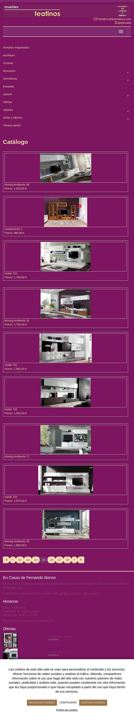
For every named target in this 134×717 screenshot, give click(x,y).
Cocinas (8, 63)
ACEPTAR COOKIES (93, 702)
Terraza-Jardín (12, 125)
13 (27, 559)
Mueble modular (57, 652)
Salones (67, 111)
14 (35, 559)
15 (43, 559)
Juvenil (67, 95)
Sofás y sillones (67, 119)
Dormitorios (67, 80)
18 (67, 559)
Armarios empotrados (16, 47)
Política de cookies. (67, 709)
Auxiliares (9, 55)
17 (59, 559)
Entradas (8, 86)
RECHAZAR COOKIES (42, 702)
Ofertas (7, 102)
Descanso (67, 72)
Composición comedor (60, 636)
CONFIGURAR (67, 702)
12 (19, 559)
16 (51, 559)
